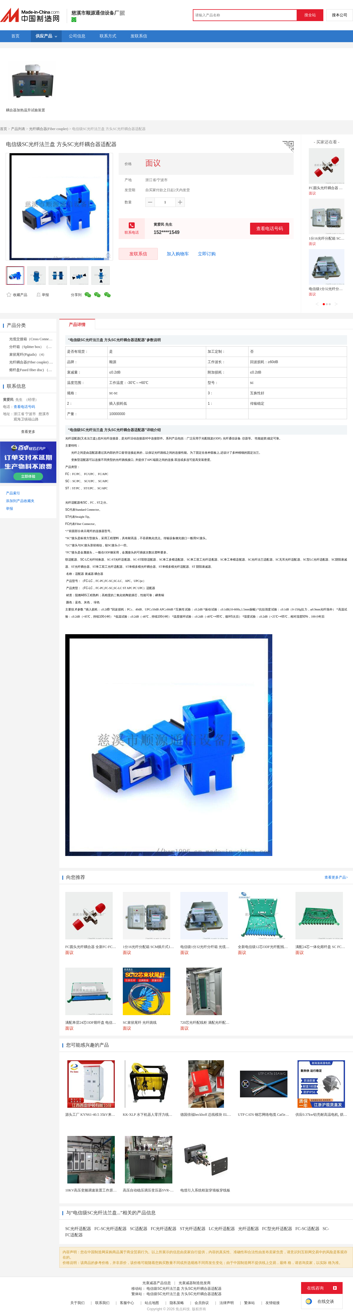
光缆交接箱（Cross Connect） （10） (37, 339)
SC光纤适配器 (78, 1229)
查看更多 (28, 432)
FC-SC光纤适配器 (110, 1229)
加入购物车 (178, 253)
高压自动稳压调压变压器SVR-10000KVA (154, 1190)
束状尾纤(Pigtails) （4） (27, 354)
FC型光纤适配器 (277, 1229)
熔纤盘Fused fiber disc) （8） (31, 370)
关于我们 (77, 1303)
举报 (42, 295)
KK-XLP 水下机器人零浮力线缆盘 (149, 1115)
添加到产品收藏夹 (20, 501)
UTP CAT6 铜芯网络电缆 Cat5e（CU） (268, 1115)
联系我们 (102, 1303)
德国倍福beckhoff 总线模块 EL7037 (207, 1115)
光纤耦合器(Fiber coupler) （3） (33, 362)
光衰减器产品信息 (156, 1283)
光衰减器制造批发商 (195, 1283)
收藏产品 (17, 295)
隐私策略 (177, 1303)
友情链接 (272, 1303)
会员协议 (202, 1303)
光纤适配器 (248, 1229)
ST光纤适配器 (192, 1229)
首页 (3, 129)
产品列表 (18, 129)
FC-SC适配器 (307, 1229)
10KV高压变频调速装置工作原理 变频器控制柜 (102, 1190)
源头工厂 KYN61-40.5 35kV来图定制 (93, 1115)
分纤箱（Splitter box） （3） (31, 347)
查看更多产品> (336, 877)
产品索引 (13, 493)
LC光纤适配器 (222, 1229)
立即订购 (207, 253)
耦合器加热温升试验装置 (25, 110)
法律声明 (227, 1303)
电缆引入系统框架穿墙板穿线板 (205, 1190)
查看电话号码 (269, 228)
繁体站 (249, 1303)
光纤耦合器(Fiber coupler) (48, 129)
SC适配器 (138, 1229)
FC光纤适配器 (163, 1229)
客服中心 (127, 1303)
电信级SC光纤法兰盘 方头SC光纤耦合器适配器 (184, 1288)
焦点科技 (183, 1309)
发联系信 (138, 253)
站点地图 (152, 1303)
